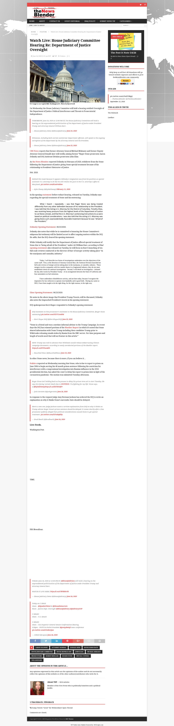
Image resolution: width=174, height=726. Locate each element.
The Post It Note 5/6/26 (123, 52)
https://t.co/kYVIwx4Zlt (41, 348)
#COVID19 (65, 384)
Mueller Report (72, 328)
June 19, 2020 (66, 353)
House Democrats (91, 647)
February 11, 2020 (63, 189)
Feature (62, 56)
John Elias (79, 652)
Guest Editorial (72, 21)
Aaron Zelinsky (42, 647)
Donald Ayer (75, 647)
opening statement (38, 248)
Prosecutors (37, 656)
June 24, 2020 (62, 392)
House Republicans (64, 652)
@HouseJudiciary (68, 581)
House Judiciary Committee (42, 652)
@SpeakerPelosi (44, 606)
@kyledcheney (39, 387)
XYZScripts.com (98, 725)
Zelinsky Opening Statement (43, 227)
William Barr (37, 660)
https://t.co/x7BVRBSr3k (59, 592)
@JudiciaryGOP (76, 609)
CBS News (34, 151)
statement (47, 195)
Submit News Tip (107, 21)
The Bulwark (113, 113)
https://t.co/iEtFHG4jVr (54, 387)
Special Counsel (82, 656)
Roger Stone (67, 656)
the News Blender (40, 162)
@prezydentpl (65, 627)
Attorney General (59, 647)
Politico (33, 363)
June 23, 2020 (72, 131)
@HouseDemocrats (60, 606)
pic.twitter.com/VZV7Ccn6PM (52, 314)
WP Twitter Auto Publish (78, 725)
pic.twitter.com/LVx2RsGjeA (43, 630)
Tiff (55, 56)
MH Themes (69, 719)
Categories (125, 21)
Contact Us (54, 21)
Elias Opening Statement (41, 293)
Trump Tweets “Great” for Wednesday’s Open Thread (52, 708)
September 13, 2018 (117, 102)
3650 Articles (64, 682)
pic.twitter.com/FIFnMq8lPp (52, 415)
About (42, 21)
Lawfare (111, 117)
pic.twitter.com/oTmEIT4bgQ (121, 96)
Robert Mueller (52, 656)
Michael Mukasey (94, 652)
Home (32, 21)
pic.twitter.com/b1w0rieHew (52, 184)
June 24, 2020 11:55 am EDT (42, 56)
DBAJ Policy (89, 21)
